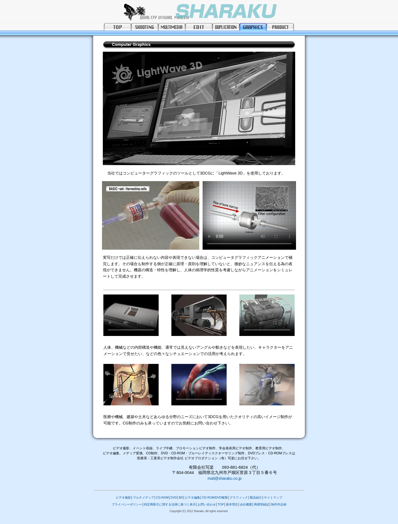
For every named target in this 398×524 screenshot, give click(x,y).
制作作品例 (278, 504)
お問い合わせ (207, 504)
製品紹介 (256, 497)
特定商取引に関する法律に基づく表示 (170, 504)
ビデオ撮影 (123, 497)
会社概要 (246, 504)
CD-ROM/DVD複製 (215, 497)
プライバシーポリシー (127, 504)
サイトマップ (273, 497)
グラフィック (239, 497)
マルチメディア (143, 497)
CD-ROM (162, 497)
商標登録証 (261, 504)
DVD (174, 497)
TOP (221, 504)
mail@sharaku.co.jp (225, 478)
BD (181, 497)
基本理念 (232, 504)
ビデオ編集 (192, 497)
